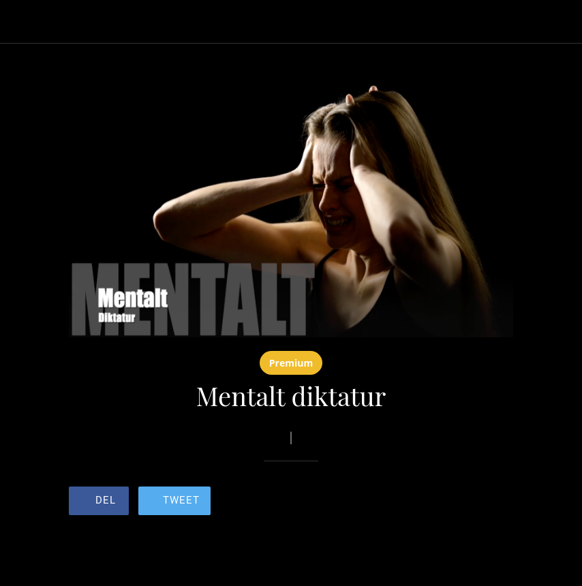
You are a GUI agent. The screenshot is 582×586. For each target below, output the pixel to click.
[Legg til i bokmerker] (464, 502)
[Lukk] (22, 22)
